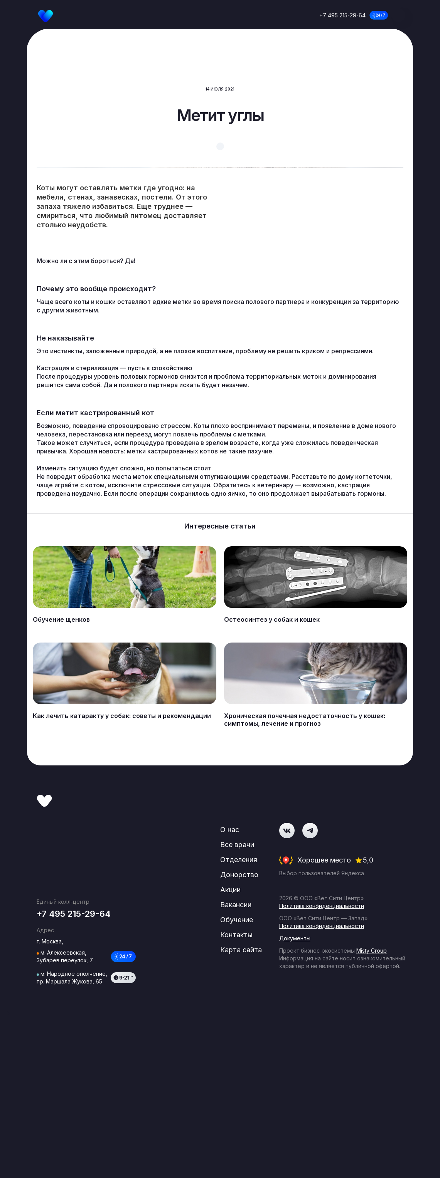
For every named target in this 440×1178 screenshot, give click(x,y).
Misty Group (373, 1123)
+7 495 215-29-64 (342, 15)
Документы (296, 1111)
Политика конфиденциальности (323, 1078)
